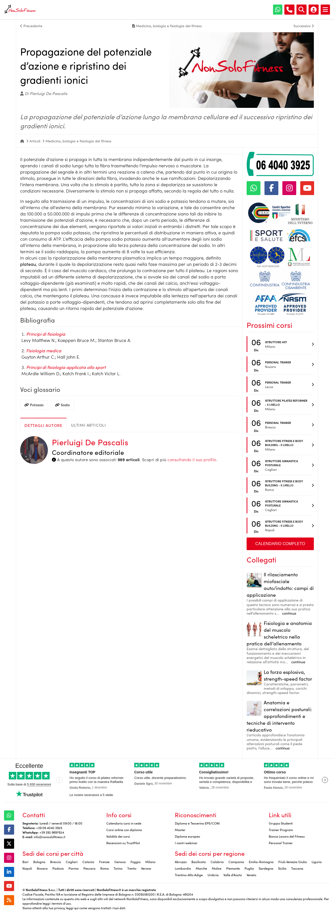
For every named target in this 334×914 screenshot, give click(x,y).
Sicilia (282, 868)
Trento (131, 868)
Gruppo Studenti (281, 823)
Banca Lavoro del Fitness (287, 836)
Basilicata (198, 861)
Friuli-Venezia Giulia (292, 861)
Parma (74, 868)
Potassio (34, 404)
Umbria (213, 874)
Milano (150, 861)
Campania (236, 861)
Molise (216, 868)
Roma (104, 868)
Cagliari (72, 861)
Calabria (217, 861)
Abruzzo (181, 861)
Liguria (317, 861)
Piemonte (233, 868)
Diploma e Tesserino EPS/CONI (197, 823)
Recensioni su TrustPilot (123, 842)
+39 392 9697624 (52, 832)
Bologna (39, 861)
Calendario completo (280, 544)
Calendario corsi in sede (123, 823)
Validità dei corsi (118, 836)
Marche (201, 868)
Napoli (27, 868)
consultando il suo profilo (192, 459)
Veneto (251, 874)
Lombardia (183, 868)
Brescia (55, 861)
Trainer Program (281, 829)
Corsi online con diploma (124, 829)
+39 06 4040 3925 (49, 827)
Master (180, 829)
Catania (88, 861)
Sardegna (266, 868)
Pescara (89, 868)
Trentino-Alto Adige (189, 874)
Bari (25, 861)
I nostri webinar (186, 842)
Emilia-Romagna (261, 861)
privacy (59, 907)
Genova (120, 861)
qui (76, 907)
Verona (146, 868)
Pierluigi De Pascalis (90, 442)
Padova (58, 868)
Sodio (62, 404)
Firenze (104, 861)
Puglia (249, 868)
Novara (42, 868)
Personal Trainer (281, 842)
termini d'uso (61, 903)
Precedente (31, 25)
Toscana (297, 868)
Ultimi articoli (88, 425)
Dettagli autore (43, 425)
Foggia (135, 861)
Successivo (303, 25)
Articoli (34, 140)
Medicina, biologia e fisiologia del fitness (78, 140)
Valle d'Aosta (232, 874)
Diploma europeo (187, 836)
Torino (118, 868)
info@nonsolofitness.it (49, 836)
